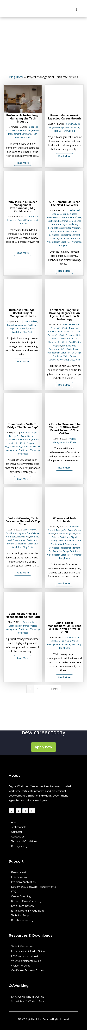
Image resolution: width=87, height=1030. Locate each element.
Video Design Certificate (59, 242)
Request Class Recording (26, 901)
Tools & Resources (22, 946)
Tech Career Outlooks (64, 131)
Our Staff (16, 831)
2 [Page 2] (37, 689)
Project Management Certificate (64, 127)
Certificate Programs (58, 220)
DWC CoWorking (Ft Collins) (28, 996)
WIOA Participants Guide (26, 960)
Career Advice (73, 123)
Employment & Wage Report (28, 910)
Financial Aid (23, 536)
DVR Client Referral (22, 905)
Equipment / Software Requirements (33, 886)
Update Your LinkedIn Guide (28, 951)
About (14, 822)
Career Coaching (21, 896)
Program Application (23, 882)
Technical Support (21, 915)
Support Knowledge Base (22, 328)
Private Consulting (22, 920)
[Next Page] (44, 689)
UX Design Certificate (69, 238)
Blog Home (16, 77)
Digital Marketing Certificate (18, 446)
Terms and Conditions (24, 841)
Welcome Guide (20, 965)
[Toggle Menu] (77, 9)
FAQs (14, 891)
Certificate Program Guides (27, 970)
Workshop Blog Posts (22, 332)
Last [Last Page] (54, 689)
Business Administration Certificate (64, 217)
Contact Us (17, 836)
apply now (43, 746)
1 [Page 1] (30, 689)
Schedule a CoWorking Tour (27, 1001)
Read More (22, 162)
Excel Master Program (69, 227)
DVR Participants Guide (25, 956)
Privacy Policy (19, 846)
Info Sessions (19, 877)
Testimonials (18, 827)
